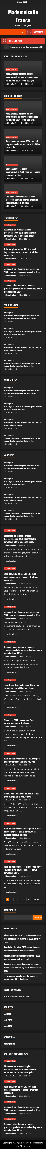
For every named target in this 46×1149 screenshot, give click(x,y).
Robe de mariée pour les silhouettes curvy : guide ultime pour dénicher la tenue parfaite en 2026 (23, 869)
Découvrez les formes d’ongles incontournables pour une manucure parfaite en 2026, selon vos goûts (22, 75)
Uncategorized (11, 66)
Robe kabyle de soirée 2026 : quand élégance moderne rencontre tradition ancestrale (23, 144)
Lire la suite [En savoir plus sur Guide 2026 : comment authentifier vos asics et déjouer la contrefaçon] (12, 816)
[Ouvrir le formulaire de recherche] (22, 32)
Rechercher (10, 910)
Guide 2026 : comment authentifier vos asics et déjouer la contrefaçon (21, 795)
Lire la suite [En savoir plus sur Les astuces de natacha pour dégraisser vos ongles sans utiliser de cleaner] (12, 707)
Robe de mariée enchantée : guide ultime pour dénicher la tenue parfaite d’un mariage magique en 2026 (22, 831)
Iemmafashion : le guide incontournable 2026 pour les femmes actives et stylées (23, 172)
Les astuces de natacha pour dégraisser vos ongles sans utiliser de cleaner (21, 687)
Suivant (36, 899)
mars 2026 (8, 1026)
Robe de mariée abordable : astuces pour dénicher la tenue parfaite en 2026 (22, 760)
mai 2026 (7, 1014)
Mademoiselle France (23, 16)
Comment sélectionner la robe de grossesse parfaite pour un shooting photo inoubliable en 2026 (22, 199)
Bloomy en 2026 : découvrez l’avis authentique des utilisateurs (19, 721)
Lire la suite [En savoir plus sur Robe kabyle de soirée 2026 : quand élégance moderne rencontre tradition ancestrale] (12, 599)
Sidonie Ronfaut (12, 84)
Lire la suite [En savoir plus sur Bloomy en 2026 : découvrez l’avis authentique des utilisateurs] (12, 746)
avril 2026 (8, 1020)
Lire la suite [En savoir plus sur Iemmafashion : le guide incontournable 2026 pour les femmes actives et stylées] (12, 634)
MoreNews (38, 1142)
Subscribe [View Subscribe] (34, 32)
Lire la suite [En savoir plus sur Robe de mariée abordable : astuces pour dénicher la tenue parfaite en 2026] (12, 781)
